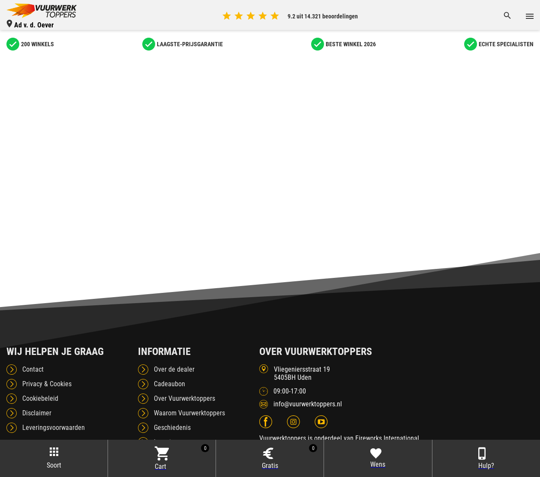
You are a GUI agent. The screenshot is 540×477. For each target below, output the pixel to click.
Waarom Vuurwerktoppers (189, 413)
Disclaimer (36, 413)
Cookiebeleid (40, 398)
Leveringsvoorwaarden (53, 427)
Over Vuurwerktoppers (184, 398)
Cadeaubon (169, 384)
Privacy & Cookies (47, 384)
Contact (33, 369)
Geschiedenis (172, 427)
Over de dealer (174, 369)
